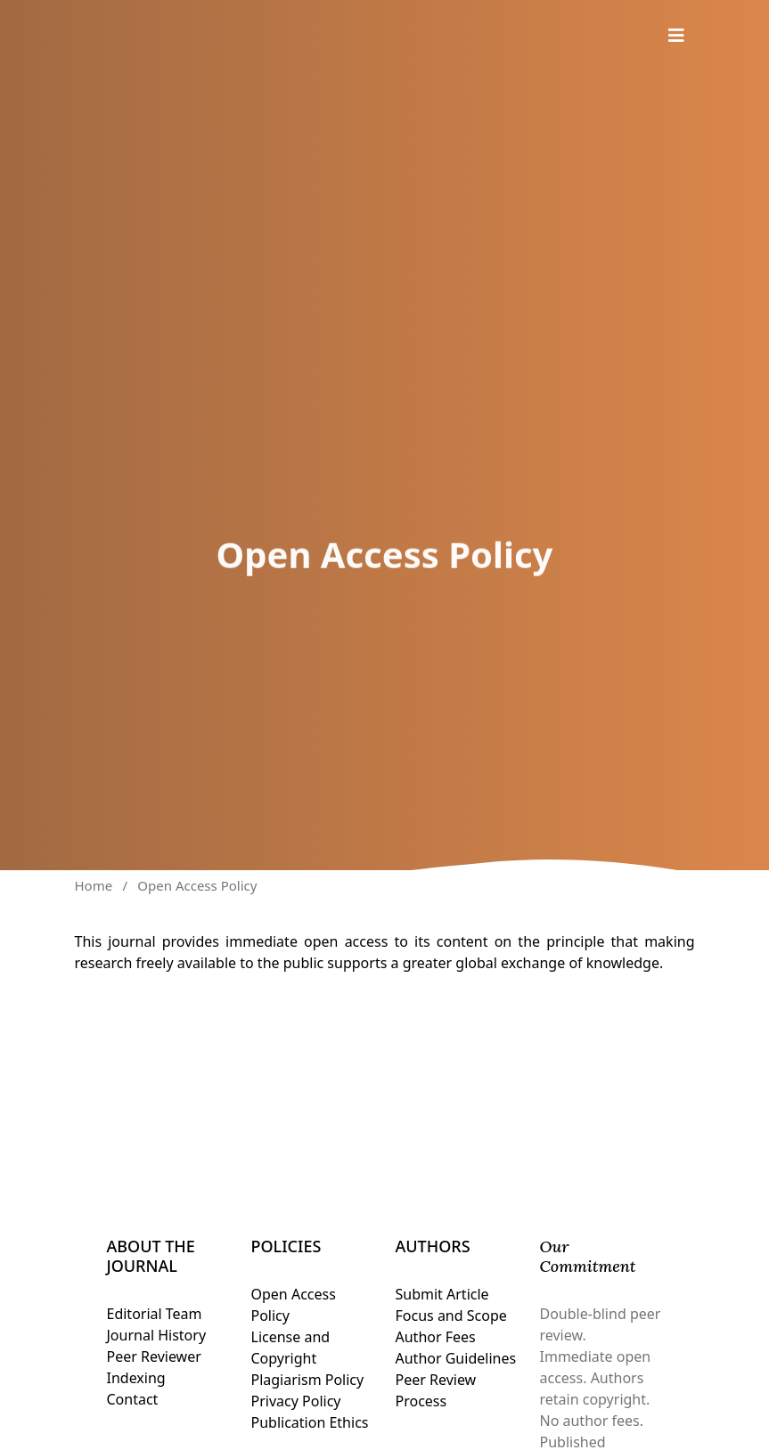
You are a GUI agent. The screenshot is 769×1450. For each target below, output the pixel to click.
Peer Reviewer (154, 1356)
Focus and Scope (451, 1315)
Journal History (157, 1335)
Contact (133, 1399)
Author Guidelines (456, 1358)
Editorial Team (154, 1314)
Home (94, 885)
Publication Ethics (310, 1422)
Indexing (136, 1378)
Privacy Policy (296, 1401)
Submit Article (442, 1294)
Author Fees (436, 1337)
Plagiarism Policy (307, 1379)
